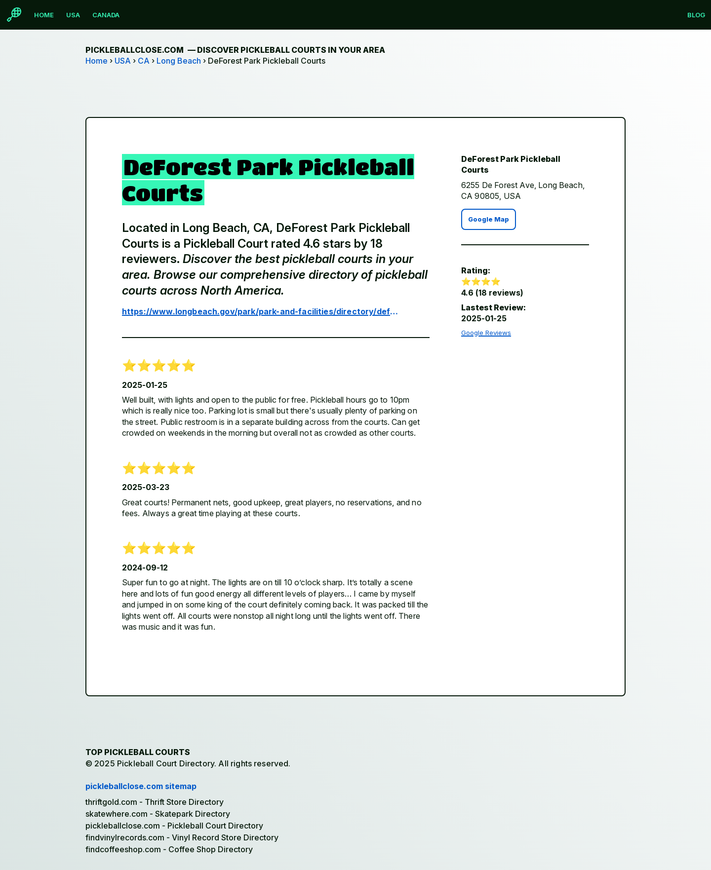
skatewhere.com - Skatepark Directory (157, 814)
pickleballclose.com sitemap (141, 786)
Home (44, 15)
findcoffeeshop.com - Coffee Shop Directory (169, 849)
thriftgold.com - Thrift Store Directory (154, 802)
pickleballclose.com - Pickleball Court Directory (174, 826)
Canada (105, 15)
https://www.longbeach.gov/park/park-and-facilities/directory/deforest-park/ (260, 311)
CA (144, 61)
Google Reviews (486, 333)
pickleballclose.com (235, 49)
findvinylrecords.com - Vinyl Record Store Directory (181, 837)
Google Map (488, 219)
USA (73, 15)
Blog (696, 15)
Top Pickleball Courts (137, 752)
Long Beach (179, 61)
